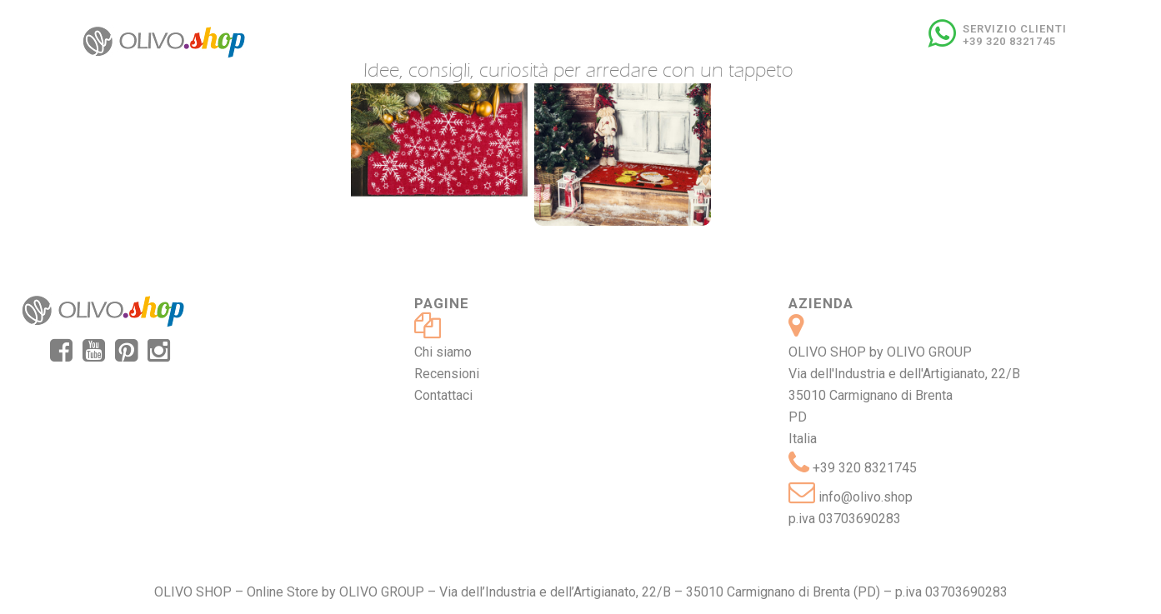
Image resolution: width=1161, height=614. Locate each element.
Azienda (820, 303)
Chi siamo (443, 352)
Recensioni (446, 374)
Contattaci (443, 395)
